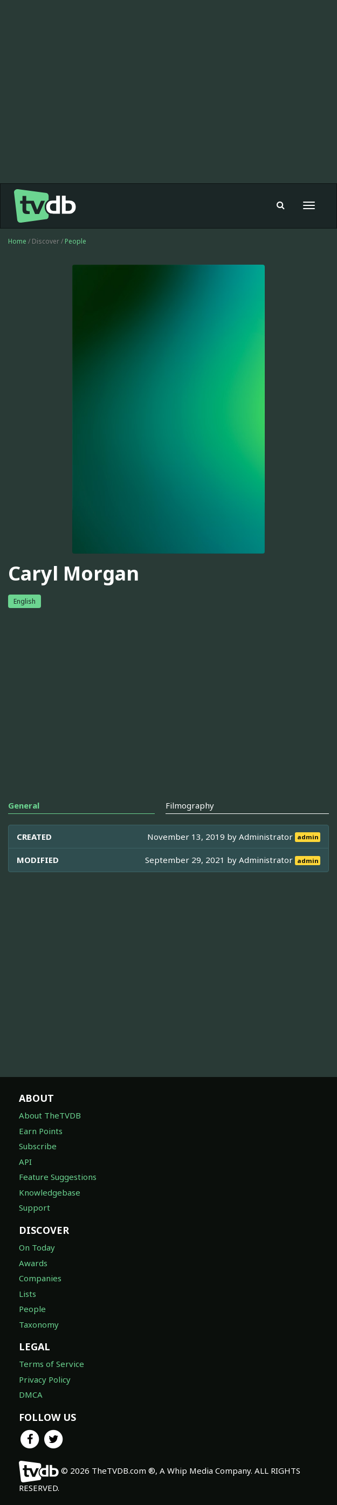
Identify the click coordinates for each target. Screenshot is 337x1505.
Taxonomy (39, 1324)
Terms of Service (51, 1363)
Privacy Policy (45, 1379)
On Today (37, 1247)
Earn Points (41, 1131)
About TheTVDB (50, 1115)
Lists (27, 1293)
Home (17, 241)
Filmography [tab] (190, 805)
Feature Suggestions (58, 1176)
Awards (33, 1263)
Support (34, 1207)
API (25, 1161)
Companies (40, 1278)
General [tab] (23, 805)
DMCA (31, 1394)
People (75, 241)
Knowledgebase (49, 1192)
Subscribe (38, 1146)
